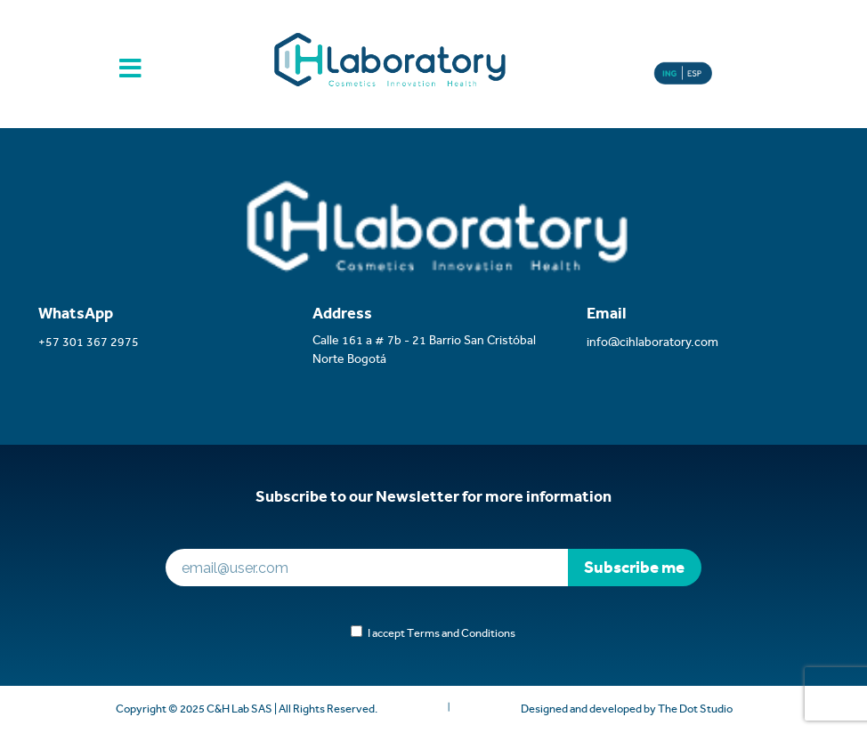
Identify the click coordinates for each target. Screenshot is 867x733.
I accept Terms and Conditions (438, 633)
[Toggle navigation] (130, 75)
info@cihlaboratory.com (652, 341)
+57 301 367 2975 (88, 341)
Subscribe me (634, 567)
